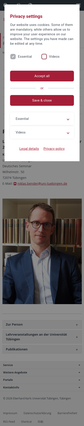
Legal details (29, 149)
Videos (54, 57)
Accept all (42, 76)
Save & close (42, 100)
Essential (25, 57)
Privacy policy (54, 149)
